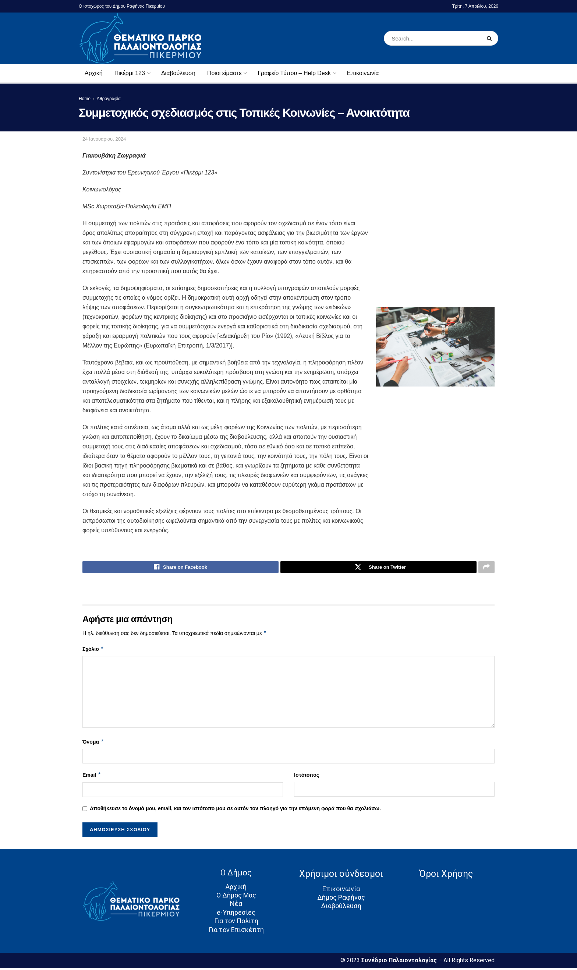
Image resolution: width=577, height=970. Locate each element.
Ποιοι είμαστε (224, 73)
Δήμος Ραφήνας (341, 899)
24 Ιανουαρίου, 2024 (104, 139)
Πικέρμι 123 (129, 73)
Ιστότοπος (306, 777)
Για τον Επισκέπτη (236, 931)
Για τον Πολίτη (236, 923)
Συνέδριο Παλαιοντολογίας (399, 962)
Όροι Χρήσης (446, 875)
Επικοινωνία (363, 73)
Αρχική (94, 73)
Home (85, 98)
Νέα (236, 905)
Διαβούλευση (178, 73)
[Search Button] (490, 38)
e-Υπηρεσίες (236, 914)
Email (91, 777)
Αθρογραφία (109, 98)
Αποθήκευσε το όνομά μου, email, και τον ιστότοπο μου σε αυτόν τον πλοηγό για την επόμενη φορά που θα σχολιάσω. (235, 810)
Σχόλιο (93, 651)
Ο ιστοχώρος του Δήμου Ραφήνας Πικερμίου (122, 6)
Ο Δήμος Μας (236, 897)
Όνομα (93, 744)
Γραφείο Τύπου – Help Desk (294, 73)
